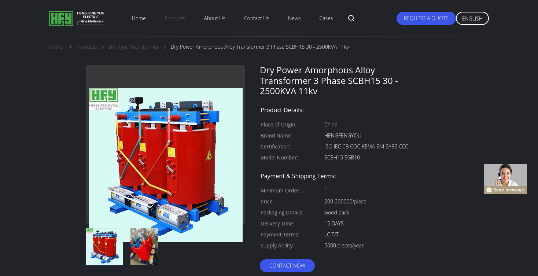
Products (175, 18)
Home (139, 18)
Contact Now (287, 265)
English (472, 18)
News (294, 18)
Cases (326, 18)
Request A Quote (426, 18)
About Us (214, 18)
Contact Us (256, 18)
